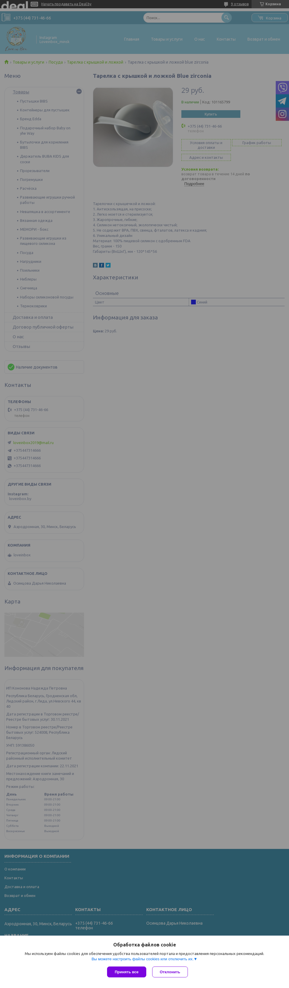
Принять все (127, 972)
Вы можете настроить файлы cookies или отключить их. (142, 959)
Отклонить (170, 972)
